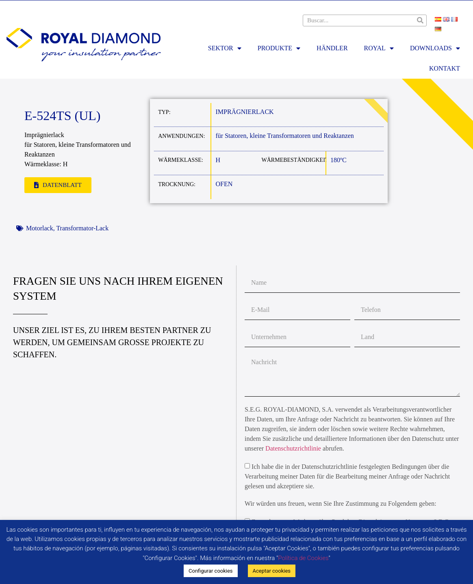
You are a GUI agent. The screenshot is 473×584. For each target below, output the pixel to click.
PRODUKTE (279, 48)
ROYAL (379, 48)
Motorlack (39, 228)
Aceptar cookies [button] (272, 571)
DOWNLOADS (435, 48)
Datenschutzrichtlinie (293, 448)
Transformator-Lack (82, 228)
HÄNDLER (332, 48)
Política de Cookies (303, 558)
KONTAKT (444, 68)
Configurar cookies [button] (211, 571)
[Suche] (420, 20)
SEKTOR (224, 48)
